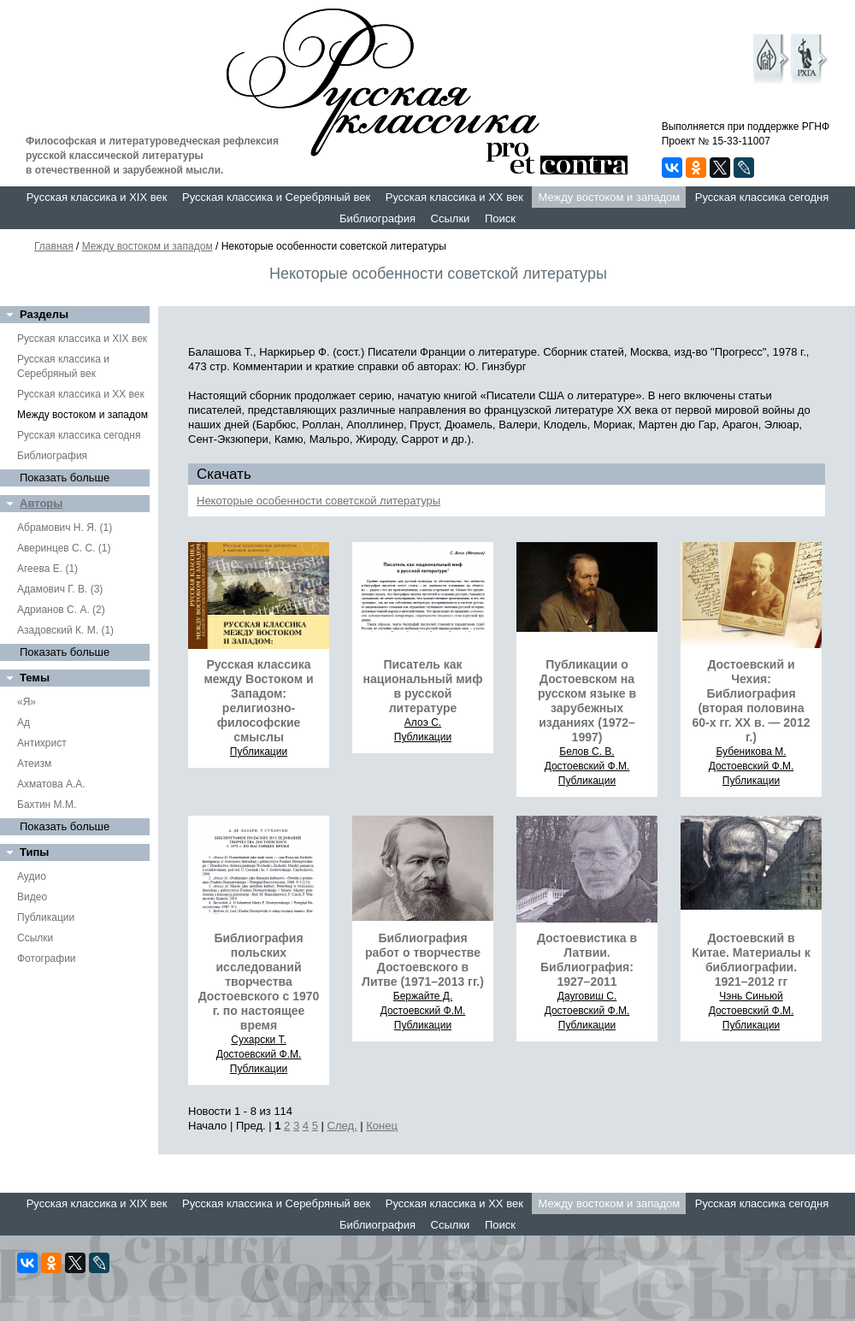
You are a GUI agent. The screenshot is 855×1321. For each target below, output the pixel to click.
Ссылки (450, 218)
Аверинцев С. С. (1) (63, 548)
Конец (382, 1125)
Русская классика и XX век (454, 197)
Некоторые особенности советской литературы (318, 500)
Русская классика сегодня (762, 197)
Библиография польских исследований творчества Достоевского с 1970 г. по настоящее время (259, 981)
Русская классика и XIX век (97, 197)
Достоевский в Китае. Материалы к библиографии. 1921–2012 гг (751, 959)
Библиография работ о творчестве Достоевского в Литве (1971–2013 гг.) (423, 959)
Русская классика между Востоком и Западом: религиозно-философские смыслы (258, 701)
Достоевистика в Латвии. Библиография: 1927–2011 (587, 959)
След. (342, 1125)
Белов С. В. (586, 752)
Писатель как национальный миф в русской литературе (423, 686)
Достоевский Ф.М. (587, 766)
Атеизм (34, 764)
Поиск (500, 218)
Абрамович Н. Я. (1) (64, 528)
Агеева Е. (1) (47, 569)
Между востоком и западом (609, 197)
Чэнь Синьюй (750, 996)
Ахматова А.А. (51, 784)
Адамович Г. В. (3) (60, 589)
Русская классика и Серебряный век (276, 197)
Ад (23, 722)
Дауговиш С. (587, 996)
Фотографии (46, 958)
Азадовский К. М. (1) (65, 630)
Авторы (41, 503)
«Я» (26, 702)
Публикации (45, 917)
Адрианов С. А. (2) (61, 610)
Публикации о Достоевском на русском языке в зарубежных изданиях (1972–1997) (587, 701)
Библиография (377, 218)
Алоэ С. (422, 722)
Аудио (31, 876)
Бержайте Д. (422, 996)
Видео (32, 897)
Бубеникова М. (751, 752)
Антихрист (42, 743)
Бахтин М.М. (46, 805)
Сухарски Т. (258, 1040)
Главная (54, 246)
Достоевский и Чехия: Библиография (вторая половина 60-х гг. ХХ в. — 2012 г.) (752, 701)
